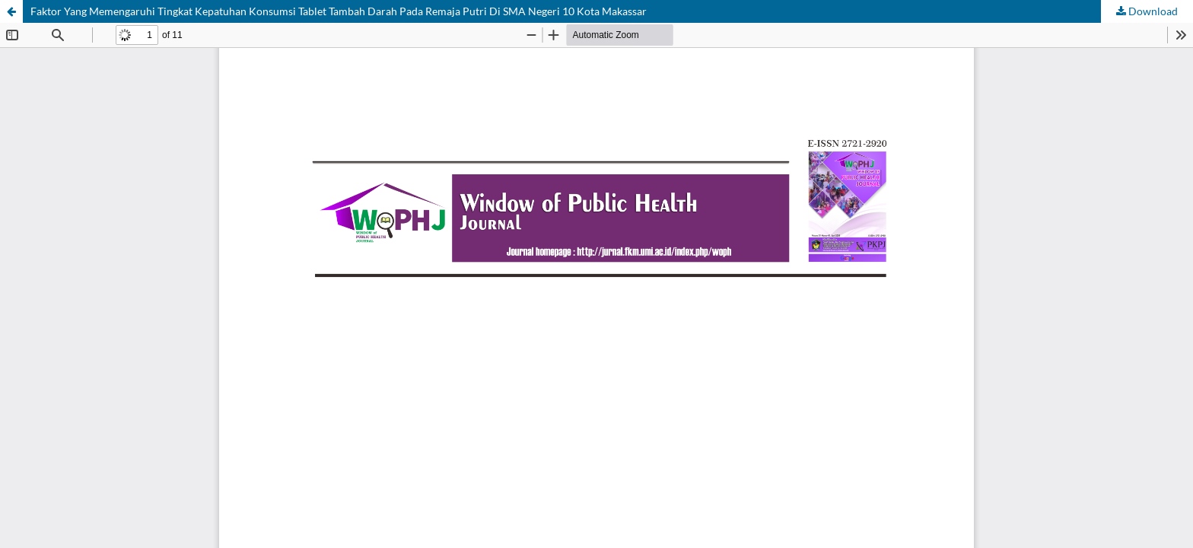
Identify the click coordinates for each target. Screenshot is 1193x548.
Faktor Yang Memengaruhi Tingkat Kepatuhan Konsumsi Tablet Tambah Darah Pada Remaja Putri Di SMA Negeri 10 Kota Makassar (338, 11)
